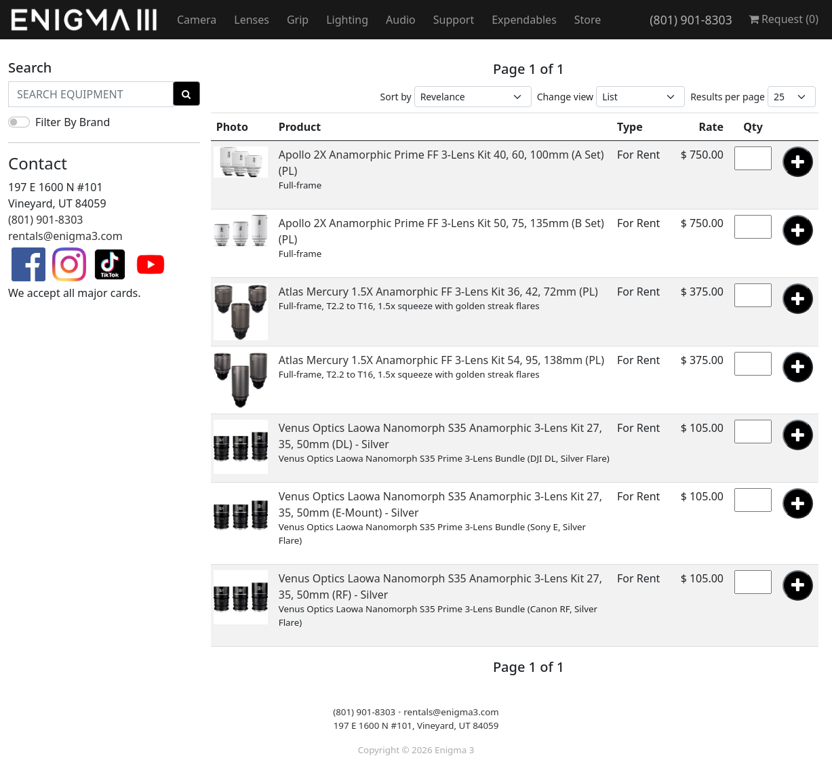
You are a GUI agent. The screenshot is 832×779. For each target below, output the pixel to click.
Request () (783, 19)
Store (587, 19)
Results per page (727, 96)
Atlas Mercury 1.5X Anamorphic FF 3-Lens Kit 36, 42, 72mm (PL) (438, 291)
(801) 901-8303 (691, 20)
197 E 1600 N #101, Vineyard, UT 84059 (416, 725)
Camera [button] (196, 19)
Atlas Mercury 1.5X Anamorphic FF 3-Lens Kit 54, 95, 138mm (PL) (441, 360)
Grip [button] (298, 19)
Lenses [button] (251, 19)
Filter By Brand (72, 122)
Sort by (396, 96)
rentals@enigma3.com (65, 235)
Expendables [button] (524, 19)
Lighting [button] (347, 19)
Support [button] (453, 19)
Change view (565, 96)
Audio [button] (401, 19)
